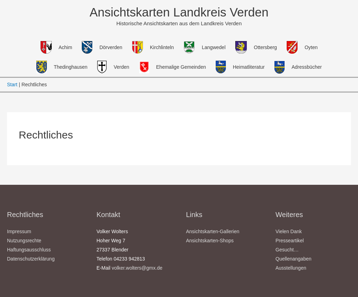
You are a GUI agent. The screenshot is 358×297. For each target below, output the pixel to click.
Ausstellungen (290, 268)
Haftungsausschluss (29, 249)
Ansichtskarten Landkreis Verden (179, 12)
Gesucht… (287, 249)
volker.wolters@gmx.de (137, 268)
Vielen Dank (288, 231)
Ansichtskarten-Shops (210, 240)
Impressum (19, 231)
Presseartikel (289, 240)
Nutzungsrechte (24, 240)
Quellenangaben (293, 259)
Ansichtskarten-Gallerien (212, 231)
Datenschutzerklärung (31, 259)
